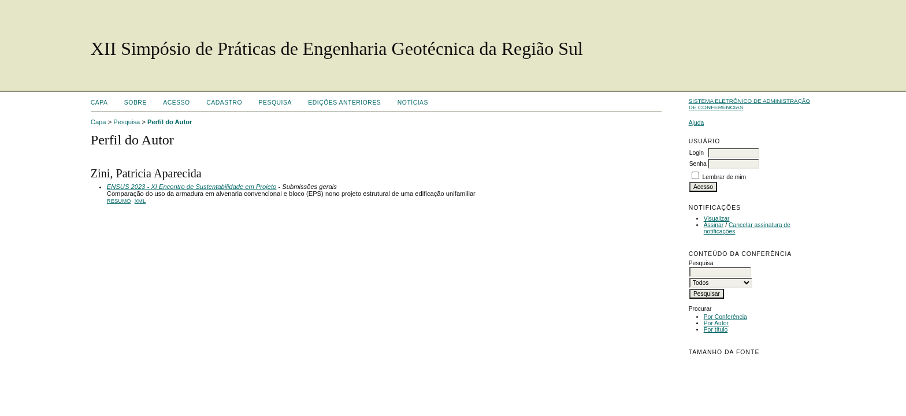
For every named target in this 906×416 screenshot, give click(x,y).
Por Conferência (725, 317)
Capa (99, 102)
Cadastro (224, 102)
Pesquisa (275, 102)
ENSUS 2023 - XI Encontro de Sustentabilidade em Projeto (192, 186)
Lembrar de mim (725, 177)
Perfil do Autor (169, 121)
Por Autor (716, 323)
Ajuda (696, 123)
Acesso (176, 102)
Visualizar (717, 219)
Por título (716, 329)
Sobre (135, 102)
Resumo (119, 201)
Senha (698, 164)
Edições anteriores (344, 102)
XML (140, 201)
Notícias (413, 102)
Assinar (714, 225)
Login (696, 153)
